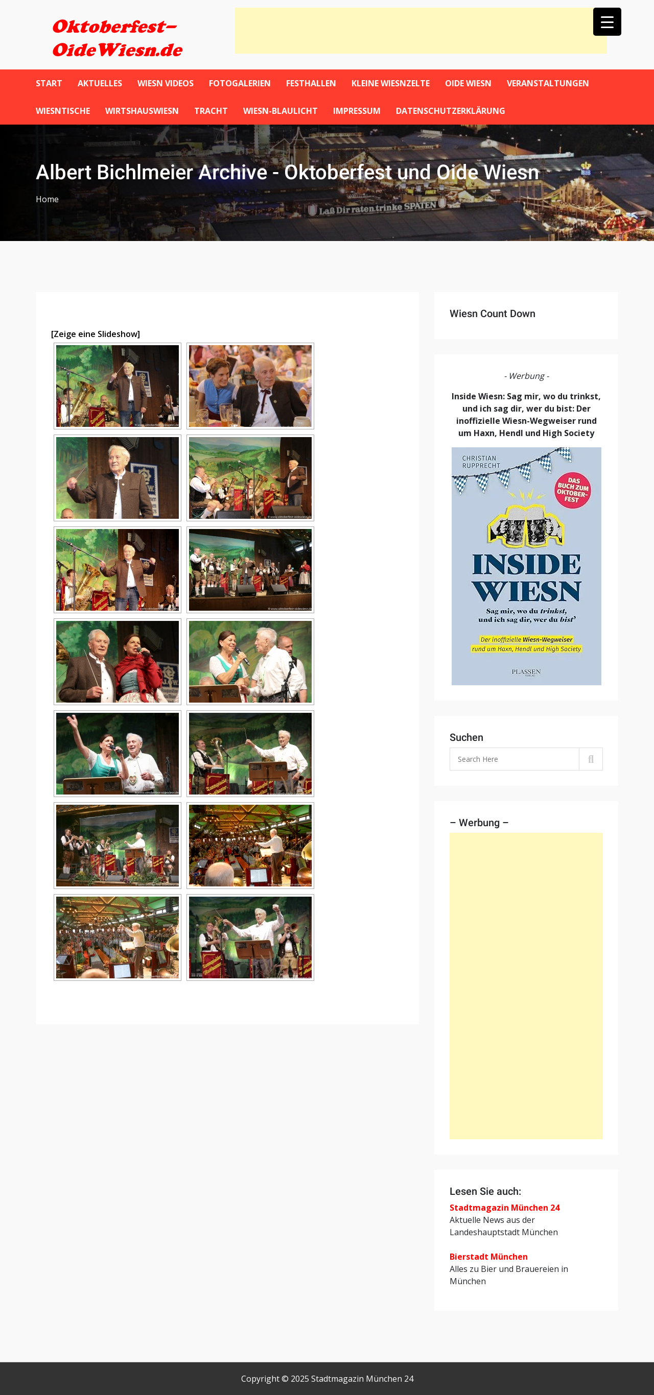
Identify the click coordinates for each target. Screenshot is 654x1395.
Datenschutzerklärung (450, 110)
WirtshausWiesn (142, 110)
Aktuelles (100, 83)
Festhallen (311, 83)
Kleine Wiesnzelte (391, 83)
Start (49, 83)
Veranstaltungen (548, 83)
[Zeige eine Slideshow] (95, 334)
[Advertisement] (421, 31)
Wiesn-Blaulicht (280, 110)
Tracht (211, 110)
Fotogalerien (240, 83)
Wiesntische (63, 110)
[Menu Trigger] (607, 22)
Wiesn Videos (165, 83)
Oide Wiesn (468, 83)
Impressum (357, 110)
